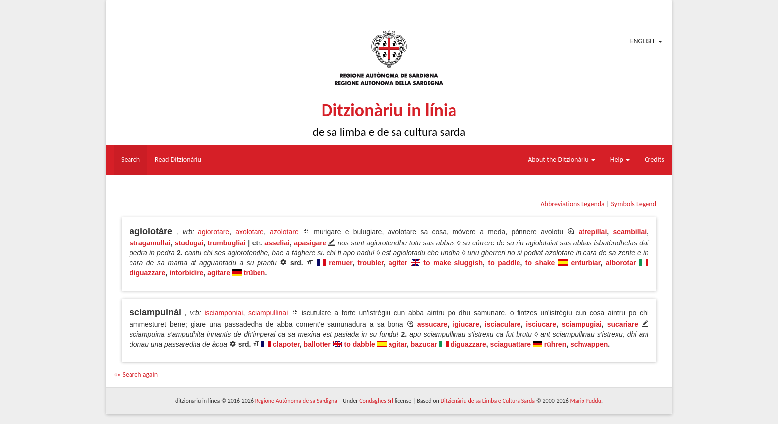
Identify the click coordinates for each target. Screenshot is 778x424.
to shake (540, 263)
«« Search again (136, 374)
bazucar (424, 344)
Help (620, 159)
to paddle (504, 263)
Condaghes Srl (376, 400)
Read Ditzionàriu (178, 159)
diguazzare (147, 273)
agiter (398, 263)
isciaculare (502, 324)
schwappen (589, 344)
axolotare (249, 232)
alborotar (621, 263)
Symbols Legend (633, 204)
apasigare (310, 243)
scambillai (630, 232)
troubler (371, 263)
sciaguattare (510, 344)
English (642, 41)
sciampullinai (268, 313)
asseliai (277, 243)
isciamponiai (223, 313)
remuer (340, 263)
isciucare (541, 324)
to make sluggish (453, 263)
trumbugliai (227, 243)
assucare (432, 324)
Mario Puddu (585, 400)
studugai (189, 243)
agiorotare (213, 232)
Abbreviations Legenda (572, 204)
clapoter (286, 344)
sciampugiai (582, 324)
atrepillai (593, 232)
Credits (654, 159)
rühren (555, 344)
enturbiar (585, 263)
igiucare (466, 324)
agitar (398, 344)
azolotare (284, 232)
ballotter (317, 344)
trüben (254, 273)
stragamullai (150, 243)
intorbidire (186, 273)
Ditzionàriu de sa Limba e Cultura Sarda (488, 400)
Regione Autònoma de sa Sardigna (296, 400)
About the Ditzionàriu (561, 159)
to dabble (359, 344)
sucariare (622, 324)
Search (130, 159)
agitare (218, 273)
